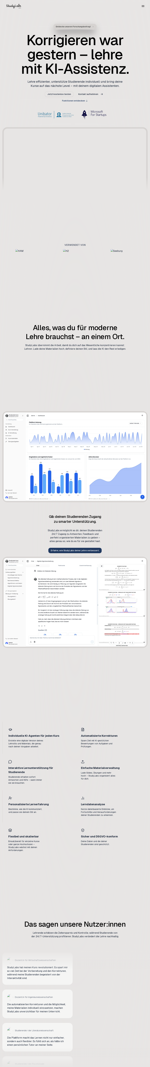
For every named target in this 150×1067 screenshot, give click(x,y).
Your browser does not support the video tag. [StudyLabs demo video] (75, 165)
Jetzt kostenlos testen (59, 97)
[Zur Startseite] (13, 6)
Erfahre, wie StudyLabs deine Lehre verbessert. (75, 550)
